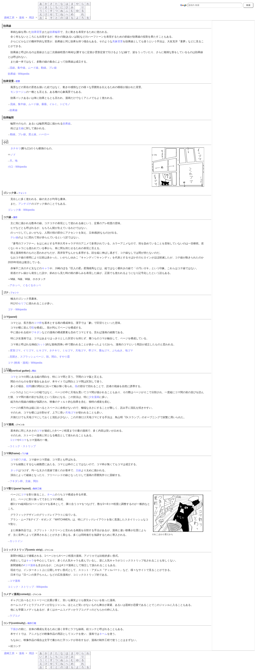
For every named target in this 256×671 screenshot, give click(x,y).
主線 (21, 128)
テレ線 (14, 237)
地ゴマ (129, 350)
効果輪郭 (55, 32)
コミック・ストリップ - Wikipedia (28, 586)
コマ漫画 (15, 580)
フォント (22, 193)
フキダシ (36, 332)
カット (41, 344)
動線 (43, 67)
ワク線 (25, 453)
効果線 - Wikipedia (18, 73)
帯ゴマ (92, 350)
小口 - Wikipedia (17, 166)
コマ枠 (38, 322)
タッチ (14, 470)
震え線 (32, 134)
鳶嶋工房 (9, 17)
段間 (28, 386)
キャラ (46, 268)
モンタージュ (18, 91)
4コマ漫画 (29, 565)
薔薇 (44, 104)
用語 (31, 17)
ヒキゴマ (41, 350)
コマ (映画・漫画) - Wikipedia (25, 362)
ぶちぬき (117, 350)
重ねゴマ (104, 350)
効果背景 (36, 32)
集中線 (21, 67)
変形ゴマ (15, 350)
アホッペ (15, 285)
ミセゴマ (67, 350)
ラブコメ (15, 615)
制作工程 (37, 488)
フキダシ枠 (16, 481)
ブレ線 (53, 67)
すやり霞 (64, 356)
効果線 (13, 110)
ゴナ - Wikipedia (17, 309)
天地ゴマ (80, 350)
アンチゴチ (24, 203)
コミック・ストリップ (23, 446)
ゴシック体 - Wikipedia (21, 209)
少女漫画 (94, 397)
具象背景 (117, 41)
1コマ (13, 440)
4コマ (23, 440)
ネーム (51, 494)
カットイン (16, 541)
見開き (13, 356)
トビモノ (65, 104)
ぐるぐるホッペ (32, 285)
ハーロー (44, 134)
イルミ (53, 104)
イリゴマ (28, 350)
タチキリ (15, 148)
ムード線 (33, 67)
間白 (54, 356)
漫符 (15, 217)
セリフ (22, 303)
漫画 (21, 17)
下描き (14, 629)
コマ (13, 376)
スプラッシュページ (32, 356)
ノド (13, 154)
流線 (12, 67)
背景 (18, 81)
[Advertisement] (233, 41)
